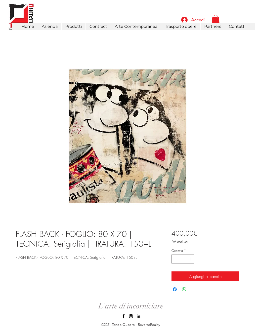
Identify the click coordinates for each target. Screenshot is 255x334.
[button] (73, 26)
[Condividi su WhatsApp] (184, 289)
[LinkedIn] (138, 316)
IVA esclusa (179, 241)
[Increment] (191, 259)
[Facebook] (123, 316)
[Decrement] (175, 259)
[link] (216, 19)
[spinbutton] (183, 259)
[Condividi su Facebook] (175, 289)
